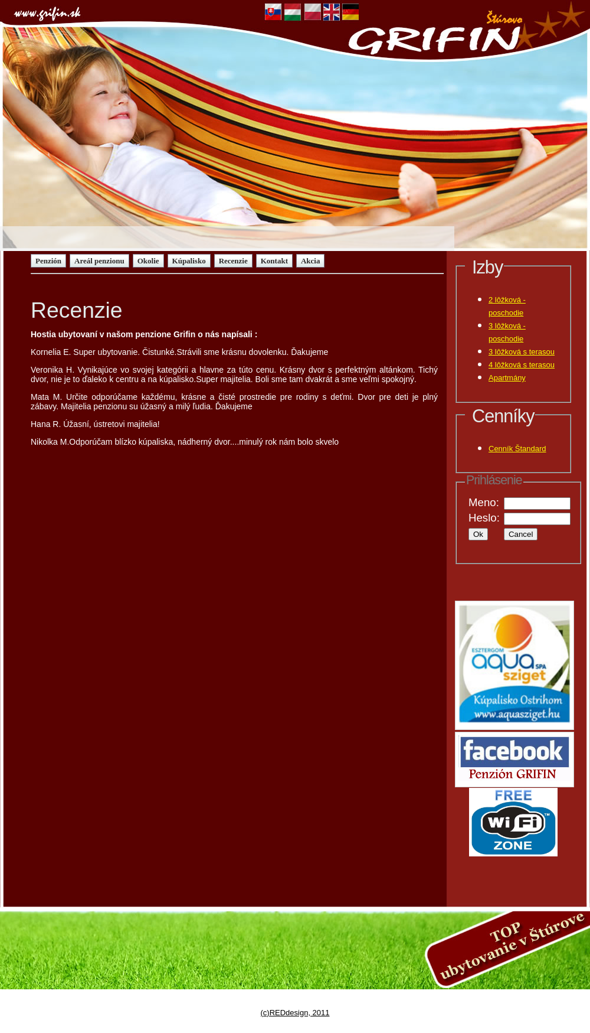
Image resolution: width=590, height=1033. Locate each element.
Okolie (148, 260)
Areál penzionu (99, 260)
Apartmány (507, 377)
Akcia (310, 260)
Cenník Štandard (517, 448)
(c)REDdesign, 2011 (294, 1012)
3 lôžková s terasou (522, 351)
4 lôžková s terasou (522, 364)
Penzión (48, 260)
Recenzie (233, 260)
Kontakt (274, 260)
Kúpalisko (189, 260)
